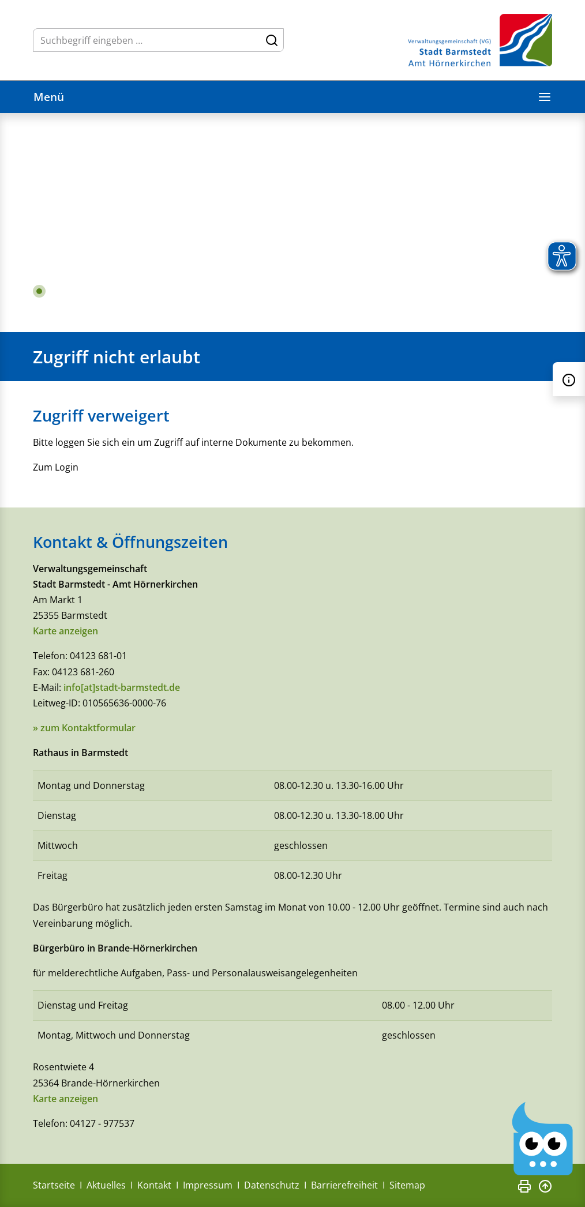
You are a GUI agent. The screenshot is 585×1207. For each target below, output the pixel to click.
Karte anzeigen (65, 631)
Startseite (54, 1185)
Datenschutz (271, 1185)
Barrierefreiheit (344, 1185)
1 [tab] (39, 291)
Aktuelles (106, 1185)
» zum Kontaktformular (84, 727)
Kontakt (154, 1185)
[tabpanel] (292, 222)
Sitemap (407, 1185)
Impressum (207, 1185)
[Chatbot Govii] (543, 1139)
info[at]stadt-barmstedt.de (121, 687)
